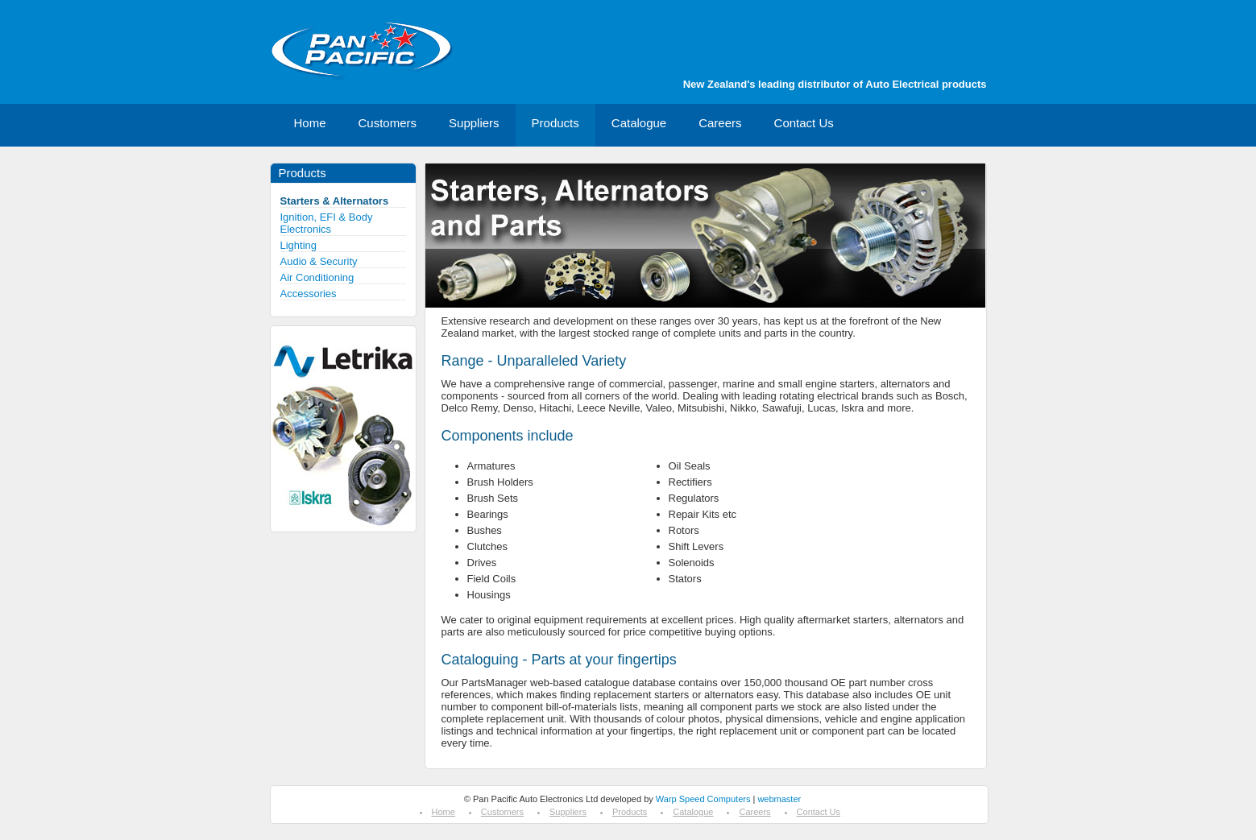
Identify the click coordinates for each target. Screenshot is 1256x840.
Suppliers (474, 123)
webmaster (779, 799)
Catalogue (638, 123)
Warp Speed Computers (703, 799)
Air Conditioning (317, 277)
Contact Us (804, 123)
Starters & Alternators (334, 201)
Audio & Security (319, 261)
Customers (388, 123)
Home (310, 123)
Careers (719, 123)
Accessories (308, 294)
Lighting (298, 245)
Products (555, 123)
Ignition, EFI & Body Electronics (326, 223)
